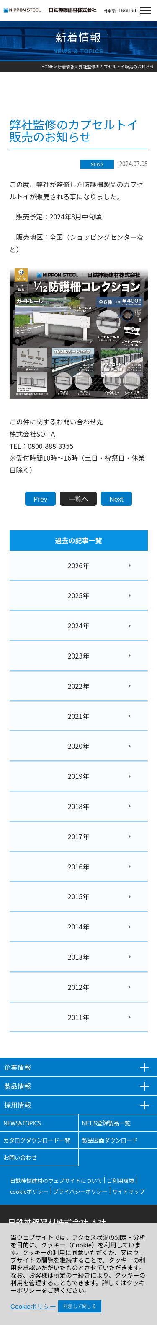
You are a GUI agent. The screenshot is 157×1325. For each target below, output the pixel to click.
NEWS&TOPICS (22, 1123)
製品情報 (17, 1086)
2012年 (79, 987)
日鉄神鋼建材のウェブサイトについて (56, 1180)
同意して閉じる (79, 1306)
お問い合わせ (20, 1157)
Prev (40, 499)
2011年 (79, 1017)
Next (116, 499)
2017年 (79, 836)
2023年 (79, 656)
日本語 (109, 10)
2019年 (79, 776)
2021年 (79, 716)
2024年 (79, 625)
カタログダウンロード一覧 (36, 1140)
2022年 (79, 686)
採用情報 (17, 1105)
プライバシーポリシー (80, 1191)
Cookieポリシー (33, 1306)
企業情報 (17, 1067)
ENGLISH (127, 10)
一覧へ (78, 499)
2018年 (79, 806)
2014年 (79, 927)
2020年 (79, 746)
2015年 (79, 896)
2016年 (79, 867)
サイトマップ (128, 1191)
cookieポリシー (29, 1191)
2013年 (79, 957)
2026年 (79, 565)
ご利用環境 (120, 1180)
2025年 (79, 595)
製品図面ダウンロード (110, 1140)
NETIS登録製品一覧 (106, 1123)
